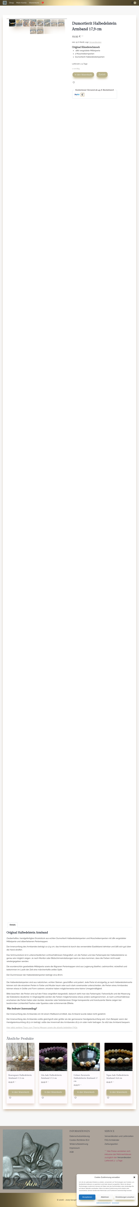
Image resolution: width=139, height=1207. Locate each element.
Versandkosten (95, 42)
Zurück (102, 74)
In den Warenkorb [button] (20, 1092)
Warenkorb (34, 3)
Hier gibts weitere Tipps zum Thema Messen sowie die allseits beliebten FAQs (42, 1027)
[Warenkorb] (133, 3)
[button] (134, 1177)
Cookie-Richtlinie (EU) (79, 1140)
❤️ (42, 3)
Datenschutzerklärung (103, 1202)
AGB (72, 1152)
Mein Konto (21, 3)
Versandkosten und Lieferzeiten (119, 1136)
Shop (11, 3)
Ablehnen (105, 1197)
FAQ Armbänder (112, 1140)
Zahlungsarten (111, 1144)
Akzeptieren (87, 1197)
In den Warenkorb (83, 74)
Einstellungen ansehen (125, 1197)
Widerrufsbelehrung (79, 1144)
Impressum (115, 1202)
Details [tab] (13, 925)
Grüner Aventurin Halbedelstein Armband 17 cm (86, 1078)
